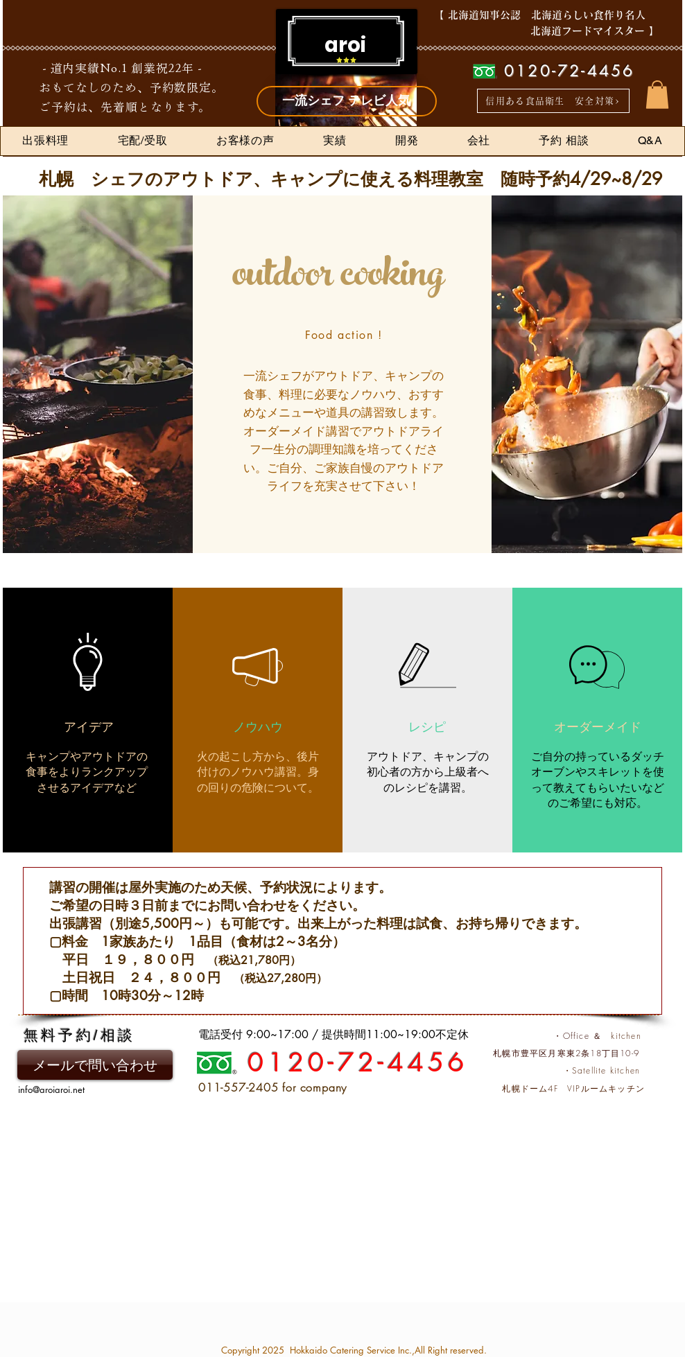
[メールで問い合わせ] (95, 1065)
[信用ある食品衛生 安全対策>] (553, 101)
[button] (657, 94)
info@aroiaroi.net (51, 1089)
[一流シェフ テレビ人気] (347, 101)
